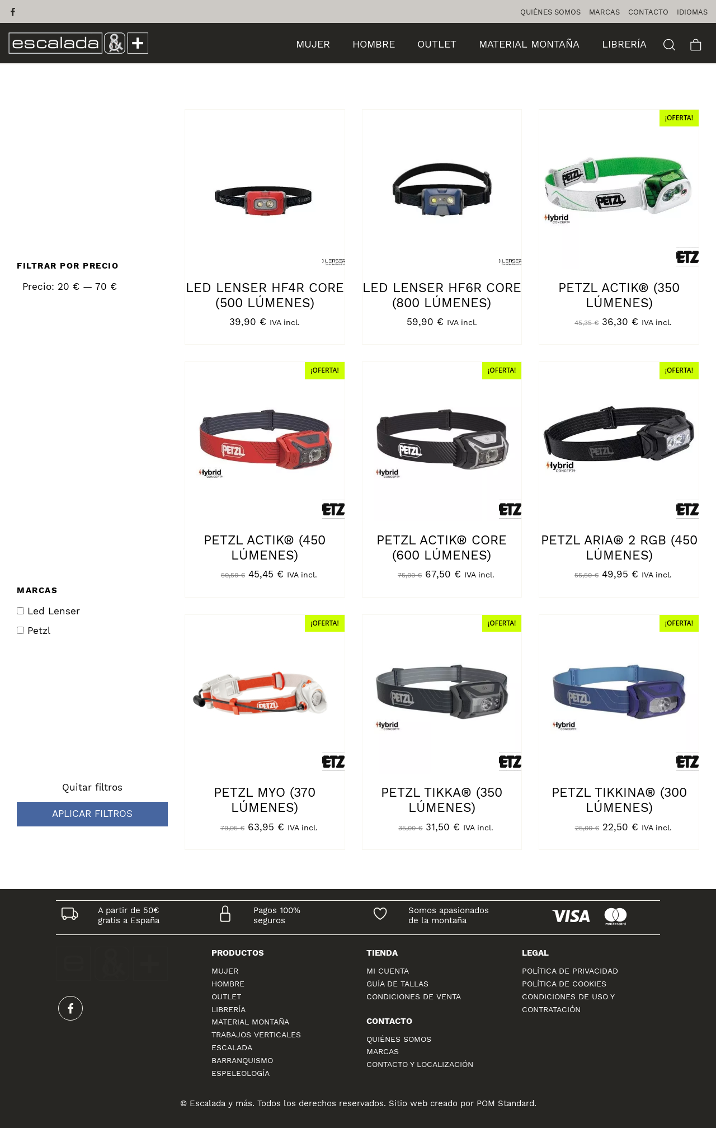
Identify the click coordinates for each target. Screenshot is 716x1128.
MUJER (224, 970)
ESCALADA (231, 1047)
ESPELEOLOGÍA (240, 1073)
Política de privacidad (570, 970)
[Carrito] (696, 43)
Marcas (382, 1051)
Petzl (33, 631)
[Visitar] (13, 11)
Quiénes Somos (398, 1039)
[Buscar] (669, 43)
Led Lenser (48, 611)
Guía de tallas (397, 983)
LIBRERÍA (228, 1009)
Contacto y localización (419, 1064)
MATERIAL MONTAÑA (250, 1021)
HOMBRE (227, 983)
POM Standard (505, 1103)
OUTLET (226, 996)
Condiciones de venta (413, 996)
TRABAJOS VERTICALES (256, 1034)
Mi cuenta (387, 970)
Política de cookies (564, 983)
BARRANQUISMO (242, 1060)
